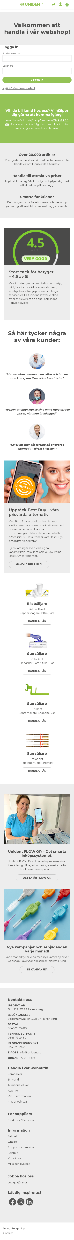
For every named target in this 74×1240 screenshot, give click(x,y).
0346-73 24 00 (17, 1028)
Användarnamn (11, 53)
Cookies (8, 1233)
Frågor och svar (18, 1101)
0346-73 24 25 (17, 1047)
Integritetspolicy (14, 1228)
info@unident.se (30, 1052)
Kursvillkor (15, 1158)
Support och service (21, 1147)
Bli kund (13, 1079)
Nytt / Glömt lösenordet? (18, 88)
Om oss (12, 1141)
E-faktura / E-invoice (21, 1120)
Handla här (37, 621)
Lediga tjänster (17, 1182)
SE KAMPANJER (37, 969)
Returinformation (19, 1096)
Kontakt (13, 1152)
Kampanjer (15, 1074)
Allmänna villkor (18, 1085)
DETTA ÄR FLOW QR (37, 877)
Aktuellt (13, 1136)
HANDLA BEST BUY (29, 564)
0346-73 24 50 (17, 1037)
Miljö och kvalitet (19, 1163)
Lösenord (7, 65)
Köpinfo (13, 1090)
